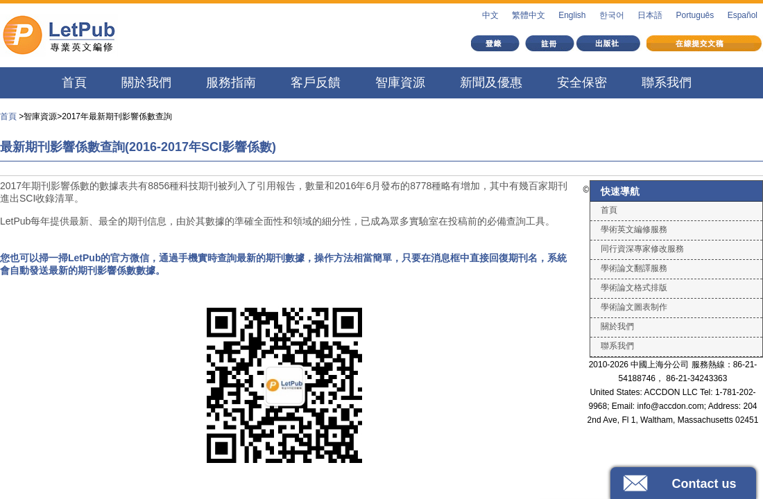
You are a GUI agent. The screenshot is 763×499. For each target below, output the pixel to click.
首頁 (74, 82)
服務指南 (231, 82)
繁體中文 (528, 15)
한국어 (611, 15)
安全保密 (582, 82)
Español (742, 15)
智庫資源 (400, 82)
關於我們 (146, 82)
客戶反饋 (316, 82)
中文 (490, 15)
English (571, 15)
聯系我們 (667, 82)
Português (695, 15)
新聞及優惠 (491, 82)
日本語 (649, 15)
